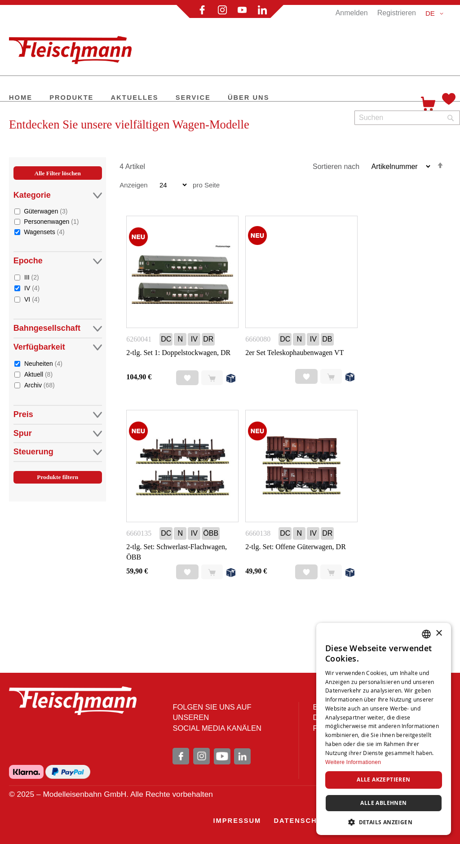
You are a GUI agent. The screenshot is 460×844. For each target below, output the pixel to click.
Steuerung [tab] (57, 452)
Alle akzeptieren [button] (383, 779)
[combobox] (407, 118)
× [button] (438, 633)
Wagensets (44, 231)
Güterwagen (45, 211)
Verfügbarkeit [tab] (57, 347)
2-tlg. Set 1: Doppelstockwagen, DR (178, 352)
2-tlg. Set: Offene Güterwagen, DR (295, 547)
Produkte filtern (57, 477)
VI (32, 299)
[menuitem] (21, 98)
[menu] (207, 98)
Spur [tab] (57, 433)
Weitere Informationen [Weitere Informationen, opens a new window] (353, 762)
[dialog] (383, 729)
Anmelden (352, 12)
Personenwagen (51, 221)
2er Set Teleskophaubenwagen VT (294, 352)
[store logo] (74, 46)
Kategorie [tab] (57, 195)
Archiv (39, 385)
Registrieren (396, 12)
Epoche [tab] (57, 261)
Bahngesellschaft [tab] (57, 328)
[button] (436, 13)
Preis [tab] (57, 414)
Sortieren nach (336, 166)
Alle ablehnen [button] (383, 803)
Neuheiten (43, 363)
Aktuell (38, 374)
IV (32, 288)
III (31, 277)
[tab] (57, 335)
